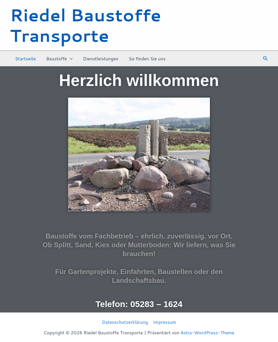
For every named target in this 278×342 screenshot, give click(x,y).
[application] (68, 58)
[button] (265, 59)
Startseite (24, 58)
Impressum (164, 322)
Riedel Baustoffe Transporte (85, 25)
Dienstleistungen (97, 58)
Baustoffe (57, 58)
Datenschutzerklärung (125, 322)
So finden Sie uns (142, 58)
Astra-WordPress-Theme (207, 332)
